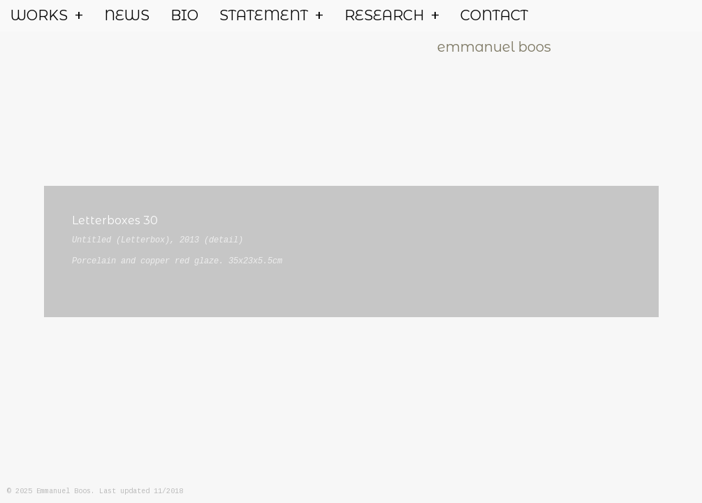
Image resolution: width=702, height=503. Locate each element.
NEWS (126, 15)
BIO (184, 15)
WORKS (46, 15)
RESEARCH (391, 15)
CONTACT (494, 15)
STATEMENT (271, 15)
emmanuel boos (494, 46)
